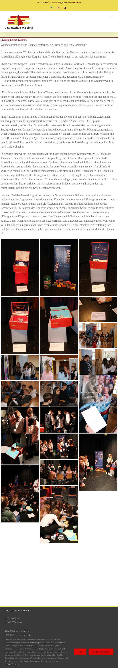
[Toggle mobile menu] (111, 15)
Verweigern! (101, 652)
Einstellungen (13, 664)
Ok (80, 652)
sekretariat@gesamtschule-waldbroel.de (66, 2)
